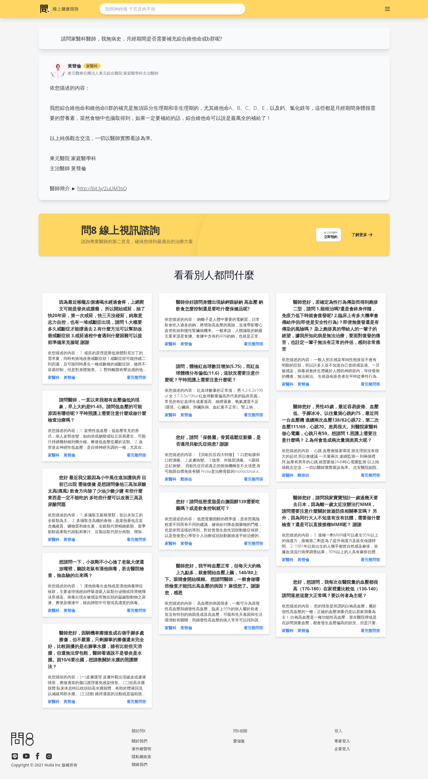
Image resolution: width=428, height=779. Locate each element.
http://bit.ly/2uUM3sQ (102, 188)
